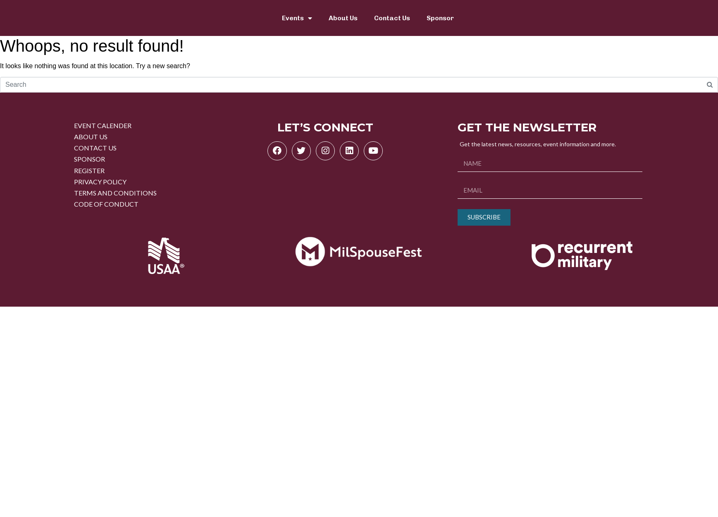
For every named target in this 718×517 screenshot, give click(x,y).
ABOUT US (90, 137)
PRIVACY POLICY (100, 182)
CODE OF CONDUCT (106, 204)
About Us (343, 18)
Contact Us (392, 18)
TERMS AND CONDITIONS (115, 193)
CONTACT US (95, 148)
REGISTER (89, 170)
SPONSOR (89, 159)
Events (297, 18)
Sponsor (440, 18)
